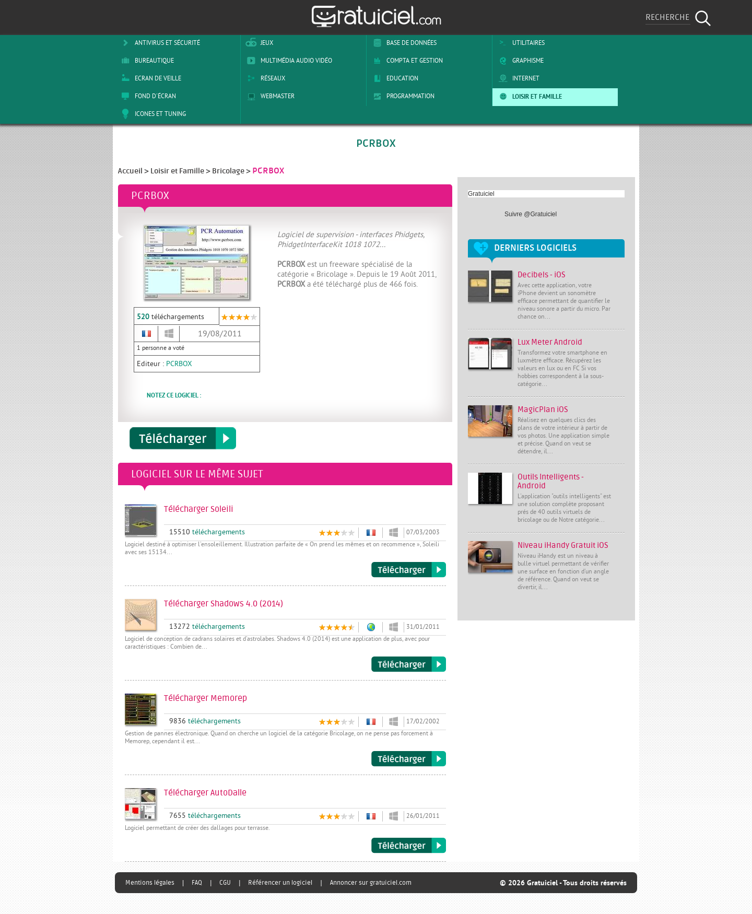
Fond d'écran (147, 96)
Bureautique (146, 60)
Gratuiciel (481, 193)
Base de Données (403, 43)
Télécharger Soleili (408, 570)
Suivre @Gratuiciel (530, 214)
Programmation (401, 96)
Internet (517, 78)
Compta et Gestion (406, 60)
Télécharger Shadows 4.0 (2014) (408, 664)
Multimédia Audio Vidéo (287, 60)
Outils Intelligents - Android (551, 481)
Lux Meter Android (550, 342)
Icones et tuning (152, 114)
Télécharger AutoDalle (408, 845)
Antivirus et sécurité (159, 43)
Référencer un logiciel (280, 882)
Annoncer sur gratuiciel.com (371, 882)
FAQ (197, 882)
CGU (225, 882)
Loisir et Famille (528, 96)
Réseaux (264, 78)
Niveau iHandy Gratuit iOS (563, 545)
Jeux (258, 43)
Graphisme (519, 60)
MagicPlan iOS (543, 409)
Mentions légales (149, 882)
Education (393, 78)
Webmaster (269, 96)
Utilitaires (520, 43)
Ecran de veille (149, 78)
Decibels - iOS (542, 275)
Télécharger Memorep (408, 759)
